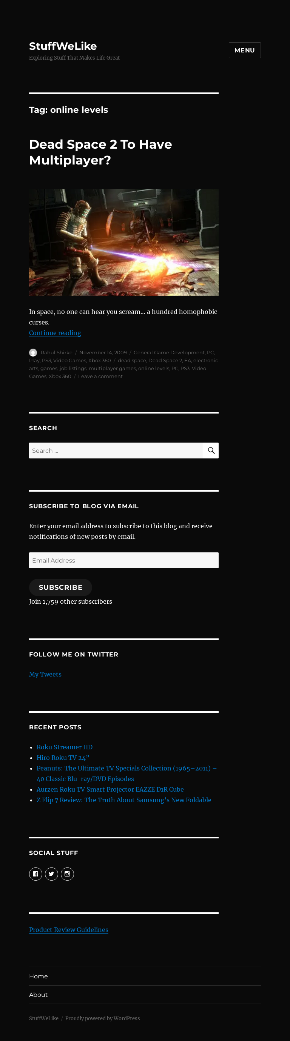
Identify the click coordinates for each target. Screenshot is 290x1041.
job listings (73, 368)
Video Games (69, 360)
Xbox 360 (99, 360)
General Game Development (169, 352)
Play (34, 360)
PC (210, 352)
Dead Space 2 (165, 360)
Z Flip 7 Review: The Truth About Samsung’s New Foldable (124, 800)
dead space (132, 360)
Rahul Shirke (56, 352)
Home (38, 976)
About (38, 994)
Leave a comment (100, 376)
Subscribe (61, 587)
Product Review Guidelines (68, 929)
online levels (153, 368)
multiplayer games (112, 368)
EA (187, 360)
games (48, 368)
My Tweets (45, 674)
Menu (244, 50)
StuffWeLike (63, 46)
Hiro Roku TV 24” (63, 757)
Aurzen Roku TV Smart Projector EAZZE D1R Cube (110, 789)
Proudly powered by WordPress (102, 1018)
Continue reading (55, 333)
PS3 (46, 360)
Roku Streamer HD (65, 747)
